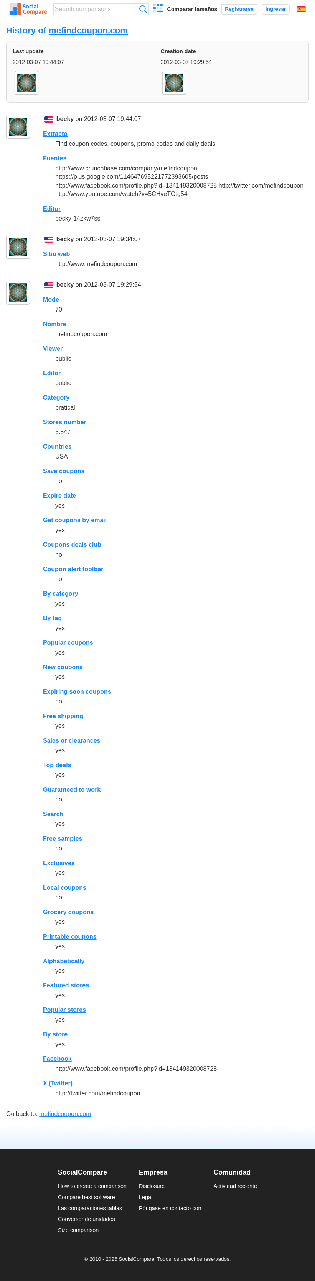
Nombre (54, 324)
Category (56, 397)
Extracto (55, 134)
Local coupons (64, 887)
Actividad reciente (235, 1186)
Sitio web (56, 254)
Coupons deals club (72, 544)
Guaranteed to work (72, 789)
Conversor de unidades (86, 1219)
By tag (52, 618)
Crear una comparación (158, 10)
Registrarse (239, 9)
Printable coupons (70, 936)
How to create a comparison (92, 1186)
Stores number (64, 422)
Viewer (53, 348)
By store (55, 1034)
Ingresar (276, 9)
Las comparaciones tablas (90, 1208)
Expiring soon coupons (77, 691)
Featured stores (66, 985)
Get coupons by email (75, 520)
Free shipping (63, 716)
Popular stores (64, 1010)
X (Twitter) (58, 1083)
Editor (52, 209)
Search (53, 814)
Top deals (57, 765)
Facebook (57, 1059)
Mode (51, 299)
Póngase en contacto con (170, 1208)
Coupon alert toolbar (73, 569)
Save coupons (63, 471)
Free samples (62, 838)
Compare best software (86, 1197)
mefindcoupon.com (88, 30)
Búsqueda (143, 9)
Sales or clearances (71, 740)
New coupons (63, 667)
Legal (145, 1197)
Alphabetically (63, 961)
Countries (57, 446)
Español (301, 9)
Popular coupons (68, 642)
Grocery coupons (68, 912)
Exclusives (59, 863)
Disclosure (152, 1186)
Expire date (59, 495)
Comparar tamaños (192, 9)
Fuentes (54, 158)
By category (60, 593)
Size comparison (78, 1230)
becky (65, 119)
